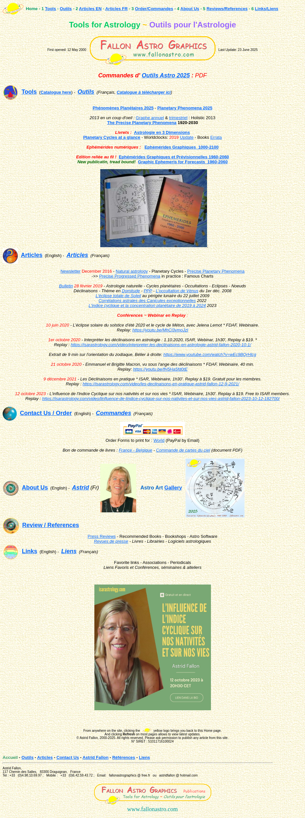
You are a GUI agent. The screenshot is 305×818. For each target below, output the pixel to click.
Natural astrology (132, 271)
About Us (189, 8)
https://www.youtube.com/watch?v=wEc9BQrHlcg (209, 354)
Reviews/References (227, 8)
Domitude (131, 290)
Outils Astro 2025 (166, 75)
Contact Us (67, 757)
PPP (148, 290)
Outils (66, 8)
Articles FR (116, 8)
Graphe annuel (150, 117)
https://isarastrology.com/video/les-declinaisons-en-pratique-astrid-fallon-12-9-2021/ (161, 383)
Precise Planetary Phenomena (216, 271)
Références (123, 757)
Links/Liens (267, 8)
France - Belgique (135, 450)
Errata (216, 137)
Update (187, 137)
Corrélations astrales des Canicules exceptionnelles (147, 300)
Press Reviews (102, 536)
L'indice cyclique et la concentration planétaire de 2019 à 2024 (147, 305)
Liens (144, 757)
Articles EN (90, 8)
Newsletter (70, 271)
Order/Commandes (154, 8)
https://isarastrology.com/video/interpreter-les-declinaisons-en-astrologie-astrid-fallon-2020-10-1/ (161, 344)
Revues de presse (111, 541)
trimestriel (178, 117)
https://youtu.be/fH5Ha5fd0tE (160, 369)
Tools (50, 8)
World (159, 440)
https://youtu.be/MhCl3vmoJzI (160, 330)
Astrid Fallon (95, 757)
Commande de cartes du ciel (183, 450)
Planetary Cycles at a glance (111, 137)
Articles (45, 757)
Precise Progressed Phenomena (129, 276)
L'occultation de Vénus (177, 290)
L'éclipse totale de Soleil (118, 295)
